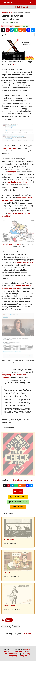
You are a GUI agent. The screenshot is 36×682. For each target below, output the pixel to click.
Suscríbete (18, 507)
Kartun (10, 12)
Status (27, 651)
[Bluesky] (33, 30)
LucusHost (26, 633)
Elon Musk (6, 626)
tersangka (11, 171)
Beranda (4, 12)
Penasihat (7, 572)
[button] (31, 2)
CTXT (15, 64)
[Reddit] (20, 30)
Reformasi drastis (9, 606)
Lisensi (27, 649)
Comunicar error (18, 497)
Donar (18, 491)
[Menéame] (24, 30)
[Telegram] (12, 30)
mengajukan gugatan (24, 262)
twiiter (16, 626)
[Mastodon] (28, 30)
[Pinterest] (8, 30)
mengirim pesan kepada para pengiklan (14, 376)
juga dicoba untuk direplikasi (18, 182)
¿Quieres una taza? (18, 502)
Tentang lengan (9, 539)
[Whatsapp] (16, 30)
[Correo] (3, 30)
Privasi (7, 651)
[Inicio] (5, 8)
